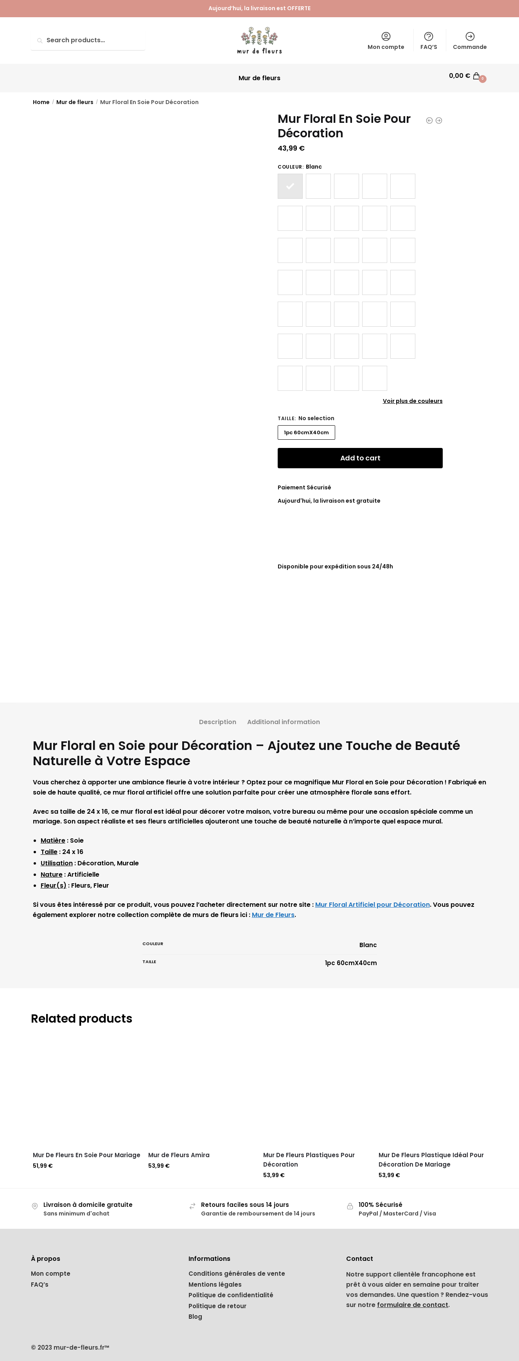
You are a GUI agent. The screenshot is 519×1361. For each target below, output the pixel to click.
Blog (195, 1312)
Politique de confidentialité (231, 1290)
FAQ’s (39, 1280)
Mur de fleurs (74, 97)
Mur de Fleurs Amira (179, 1150)
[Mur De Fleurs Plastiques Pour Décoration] (317, 1086)
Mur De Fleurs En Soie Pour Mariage (86, 1150)
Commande (470, 41)
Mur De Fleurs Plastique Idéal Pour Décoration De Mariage (431, 1155)
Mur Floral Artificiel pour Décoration (372, 899)
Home (41, 97)
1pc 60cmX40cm (306, 427)
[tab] (217, 711)
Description (217, 717)
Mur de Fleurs (273, 910)
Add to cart (360, 453)
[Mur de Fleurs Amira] (202, 1086)
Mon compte (386, 41)
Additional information (283, 717)
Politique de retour (217, 1301)
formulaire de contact (412, 1300)
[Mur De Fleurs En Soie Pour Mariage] (86, 1086)
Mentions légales (215, 1280)
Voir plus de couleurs (413, 396)
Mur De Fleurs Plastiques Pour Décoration (309, 1155)
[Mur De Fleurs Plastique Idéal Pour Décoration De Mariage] (432, 1086)
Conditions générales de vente (237, 1269)
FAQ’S (428, 41)
